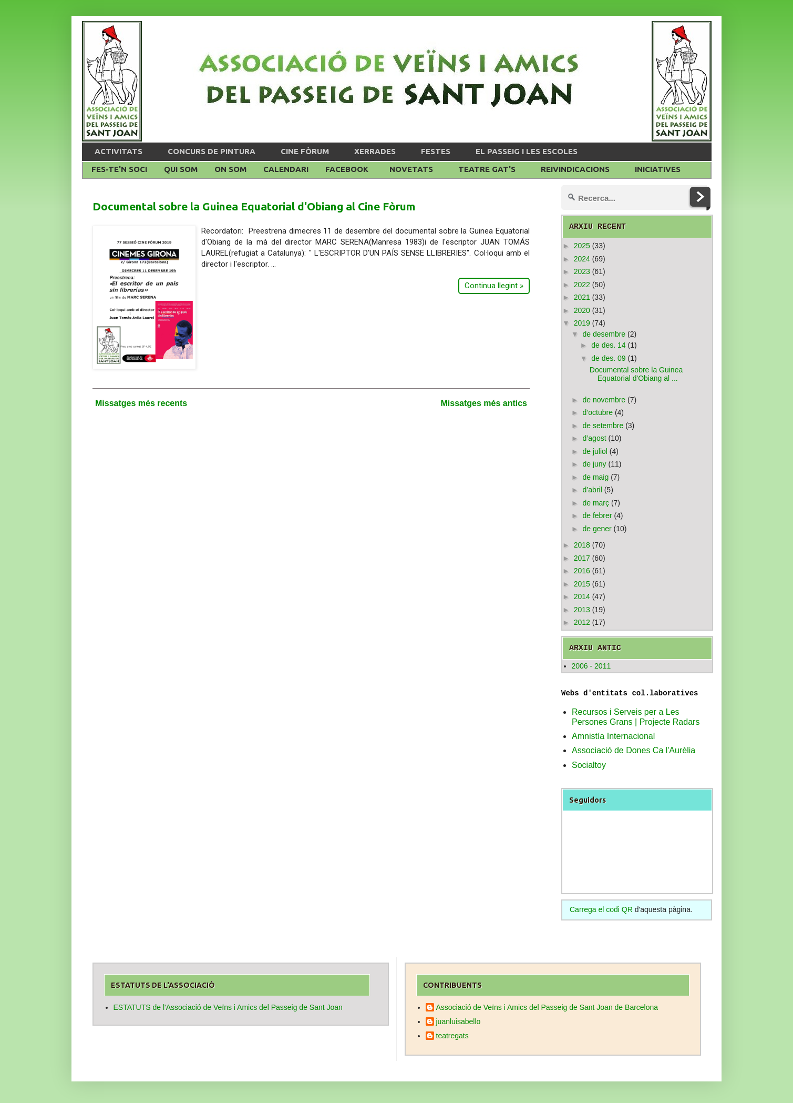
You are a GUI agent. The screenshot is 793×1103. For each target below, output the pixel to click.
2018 (582, 545)
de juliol (594, 451)
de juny (594, 464)
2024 (582, 259)
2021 (582, 297)
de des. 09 (608, 358)
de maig (595, 477)
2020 (582, 310)
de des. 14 (608, 345)
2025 (582, 245)
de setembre (602, 425)
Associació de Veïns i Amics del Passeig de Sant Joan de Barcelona (547, 1007)
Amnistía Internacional (613, 736)
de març (595, 503)
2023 (582, 271)
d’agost (594, 438)
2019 (582, 323)
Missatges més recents (141, 403)
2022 (582, 284)
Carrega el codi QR (601, 909)
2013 (582, 609)
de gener (596, 528)
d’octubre (597, 412)
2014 (582, 596)
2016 (582, 570)
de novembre (603, 400)
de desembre (603, 334)
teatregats (452, 1035)
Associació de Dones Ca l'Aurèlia (633, 750)
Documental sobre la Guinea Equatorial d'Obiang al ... (636, 374)
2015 (582, 584)
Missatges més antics (483, 403)
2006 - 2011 (591, 666)
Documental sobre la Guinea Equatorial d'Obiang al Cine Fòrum (254, 206)
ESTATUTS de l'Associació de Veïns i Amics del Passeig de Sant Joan (228, 1007)
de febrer (597, 515)
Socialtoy (589, 765)
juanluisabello (458, 1021)
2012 (582, 622)
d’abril (592, 489)
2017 (582, 558)
